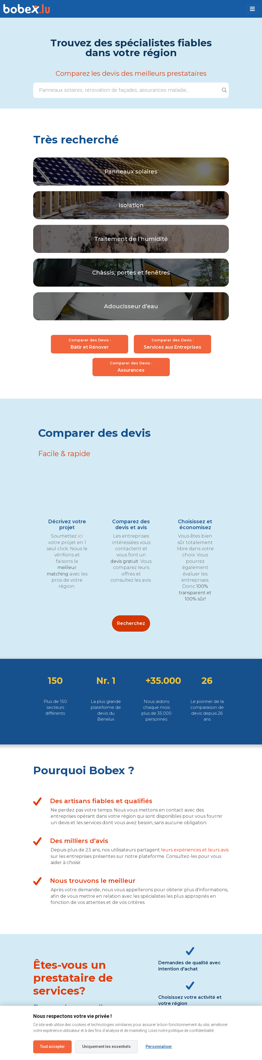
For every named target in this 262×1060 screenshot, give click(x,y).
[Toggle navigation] (252, 9)
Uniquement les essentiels (106, 1046)
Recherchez (131, 623)
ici (80, 536)
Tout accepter (52, 1046)
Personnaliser (159, 1046)
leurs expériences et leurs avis (195, 850)
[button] (252, 9)
